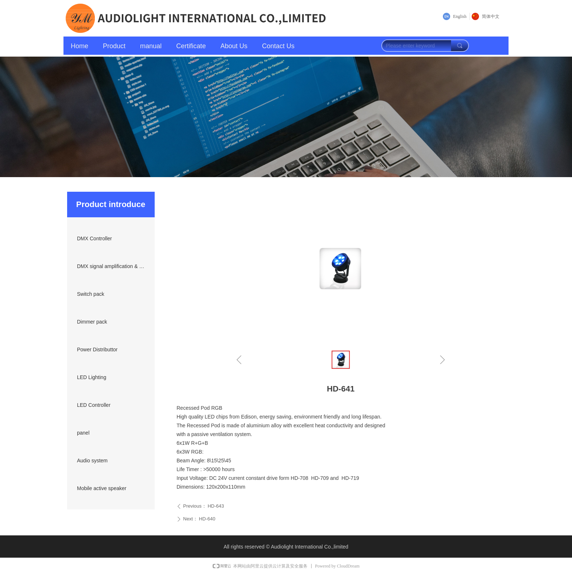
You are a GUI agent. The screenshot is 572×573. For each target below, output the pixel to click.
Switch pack (90, 294)
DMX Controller (94, 238)
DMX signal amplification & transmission (113, 266)
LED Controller (94, 405)
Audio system (92, 460)
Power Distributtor (97, 349)
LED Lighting (91, 377)
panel (83, 433)
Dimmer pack (92, 322)
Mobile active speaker (101, 488)
